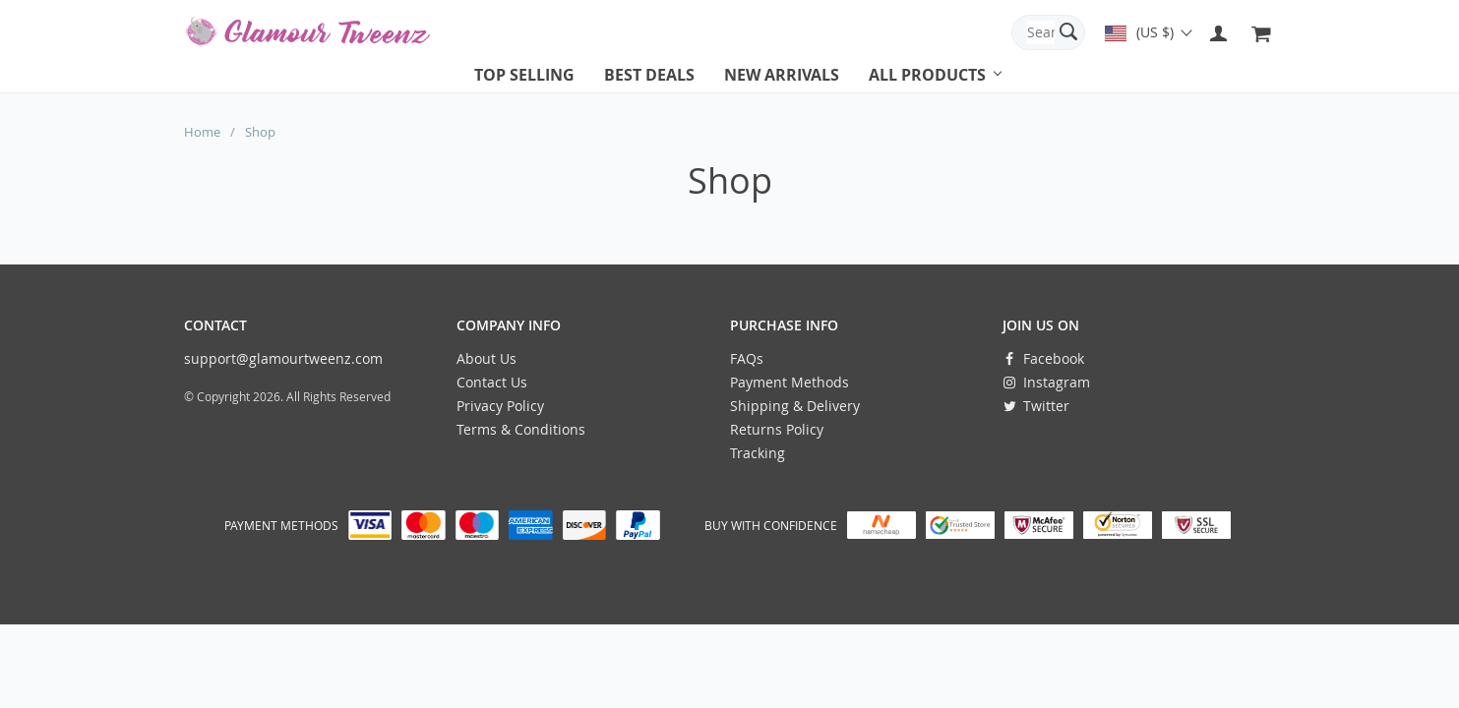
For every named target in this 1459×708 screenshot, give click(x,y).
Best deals (649, 75)
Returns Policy (776, 429)
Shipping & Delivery (795, 405)
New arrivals (781, 75)
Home (202, 132)
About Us (486, 358)
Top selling (524, 75)
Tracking (757, 452)
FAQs (746, 358)
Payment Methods (789, 382)
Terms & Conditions (520, 429)
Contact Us (491, 382)
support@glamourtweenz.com (283, 358)
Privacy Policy (500, 405)
